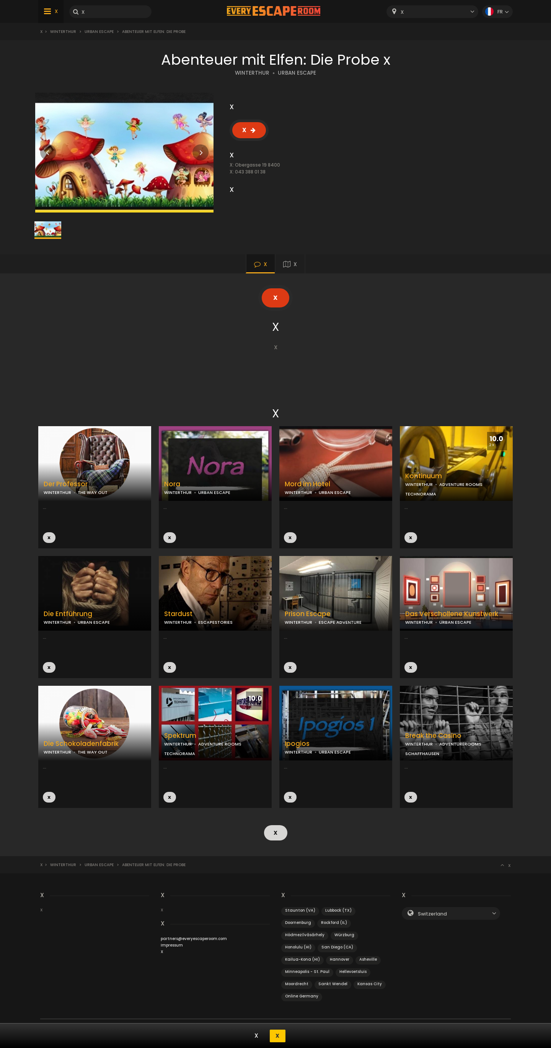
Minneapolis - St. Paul (307, 971)
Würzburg (344, 934)
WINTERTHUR (252, 73)
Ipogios (297, 744)
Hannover (339, 959)
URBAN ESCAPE (297, 73)
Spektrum (180, 736)
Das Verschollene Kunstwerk (451, 614)
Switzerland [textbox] (432, 913)
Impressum (172, 945)
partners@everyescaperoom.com (194, 938)
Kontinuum (423, 476)
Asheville (368, 959)
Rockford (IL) (334, 922)
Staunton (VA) (300, 910)
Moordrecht (296, 983)
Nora (172, 484)
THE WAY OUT (93, 492)
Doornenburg (298, 922)
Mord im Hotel (307, 484)
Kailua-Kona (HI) (302, 959)
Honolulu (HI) (298, 947)
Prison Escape (308, 614)
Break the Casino (433, 736)
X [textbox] (402, 12)
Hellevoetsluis (353, 971)
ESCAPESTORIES (215, 622)
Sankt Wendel (332, 983)
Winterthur (63, 31)
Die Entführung (68, 614)
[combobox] (432, 11)
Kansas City (369, 983)
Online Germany (301, 996)
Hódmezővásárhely (304, 934)
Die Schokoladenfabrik (81, 744)
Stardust (178, 614)
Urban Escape (99, 31)
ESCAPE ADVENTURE (340, 622)
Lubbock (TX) (338, 910)
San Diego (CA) (337, 947)
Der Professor (66, 484)
